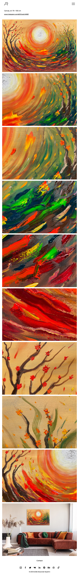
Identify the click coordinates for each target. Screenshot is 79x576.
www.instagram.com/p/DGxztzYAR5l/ (16, 14)
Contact (40, 561)
